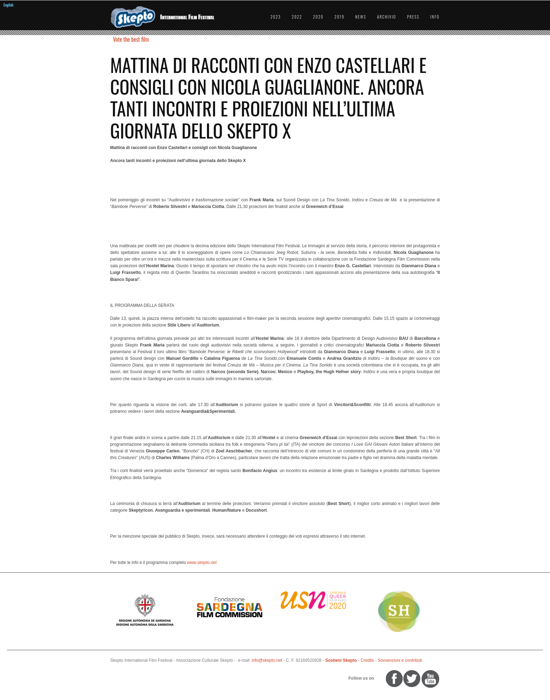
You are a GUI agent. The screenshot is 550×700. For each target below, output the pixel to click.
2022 (297, 17)
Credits (367, 660)
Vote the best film (131, 39)
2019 (339, 17)
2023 (275, 17)
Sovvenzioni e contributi (400, 660)
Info (435, 17)
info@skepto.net (267, 660)
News (360, 17)
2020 (318, 17)
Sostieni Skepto (341, 660)
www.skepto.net (201, 562)
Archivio (386, 17)
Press (413, 17)
